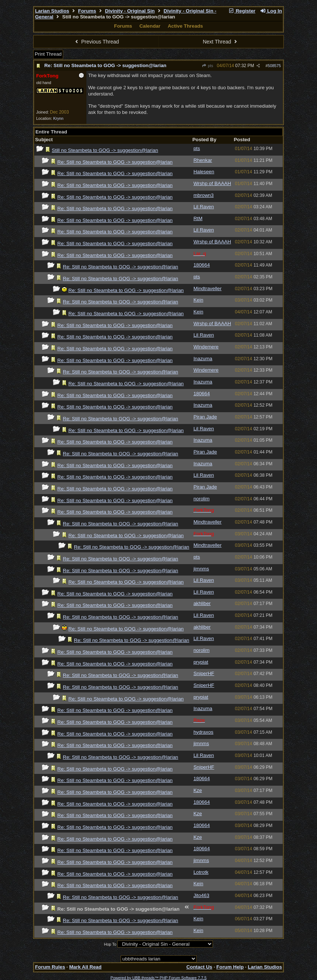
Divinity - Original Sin (130, 11)
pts (207, 65)
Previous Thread (96, 42)
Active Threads (185, 26)
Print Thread (48, 54)
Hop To (110, 944)
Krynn (58, 118)
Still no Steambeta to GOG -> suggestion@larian (105, 150)
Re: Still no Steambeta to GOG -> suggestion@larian (105, 65)
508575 (274, 65)
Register (241, 11)
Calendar (150, 26)
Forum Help (230, 967)
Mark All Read (85, 967)
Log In (271, 11)
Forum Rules (50, 967)
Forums (87, 11)
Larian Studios (52, 11)
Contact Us (199, 967)
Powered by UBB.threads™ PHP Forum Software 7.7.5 (158, 978)
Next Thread (221, 42)
